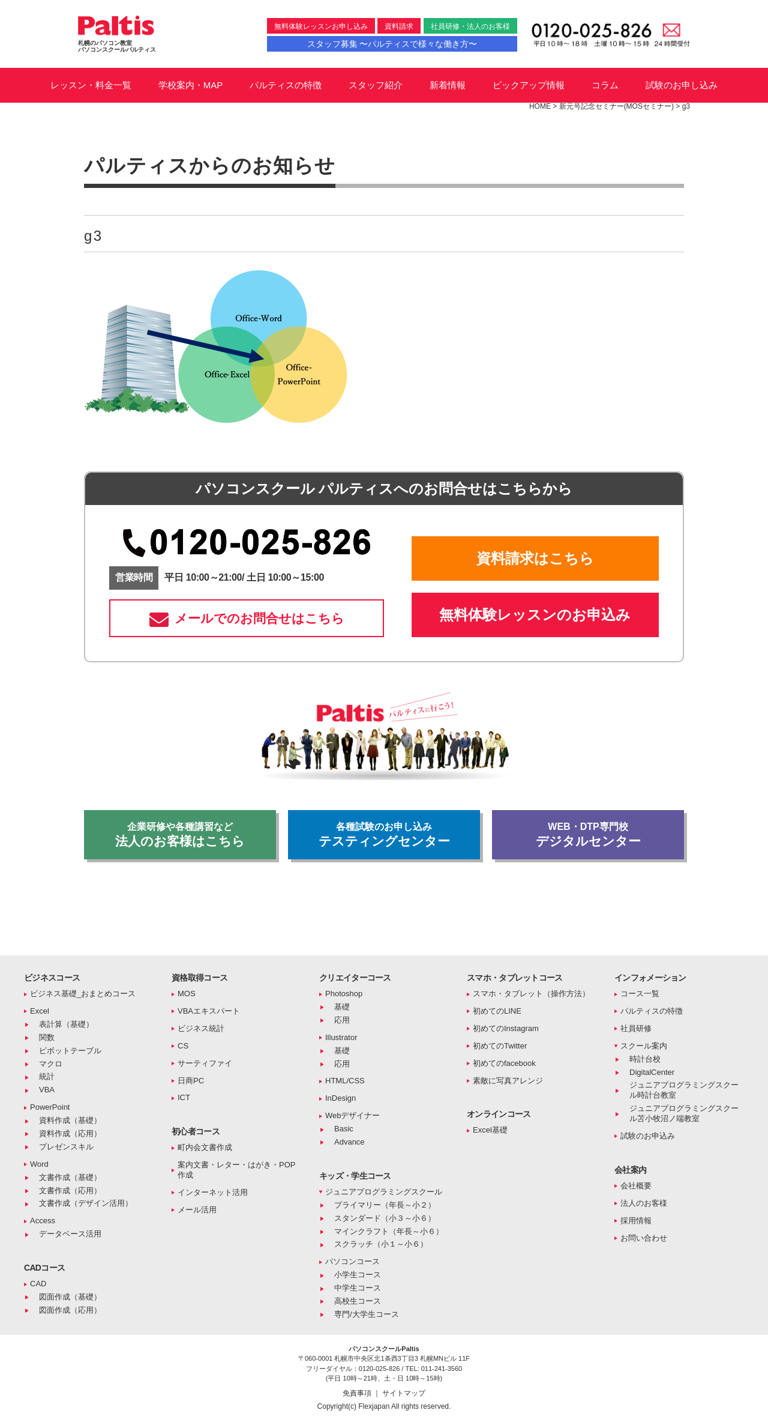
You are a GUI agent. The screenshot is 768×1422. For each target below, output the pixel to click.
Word (39, 1164)
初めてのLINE (497, 1010)
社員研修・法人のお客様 (470, 26)
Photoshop (343, 993)
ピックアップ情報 (529, 85)
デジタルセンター (588, 834)
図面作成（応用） (70, 1310)
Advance (349, 1141)
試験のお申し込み (682, 85)
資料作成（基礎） (70, 1120)
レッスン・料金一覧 (90, 85)
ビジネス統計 (201, 1028)
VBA (47, 1089)
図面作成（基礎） (70, 1296)
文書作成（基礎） (70, 1177)
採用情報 (636, 1220)
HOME (540, 106)
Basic (343, 1128)
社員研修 (636, 1028)
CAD (38, 1283)
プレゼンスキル (66, 1146)
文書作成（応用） (70, 1190)
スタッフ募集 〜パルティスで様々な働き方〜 (392, 44)
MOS (187, 993)
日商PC (191, 1080)
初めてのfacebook (504, 1063)
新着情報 (448, 85)
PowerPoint (50, 1107)
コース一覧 (639, 993)
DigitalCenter (651, 1072)
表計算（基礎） (66, 1024)
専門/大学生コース (366, 1314)
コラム (605, 85)
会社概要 (636, 1185)
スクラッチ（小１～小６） (381, 1243)
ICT (184, 1097)
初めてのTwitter (500, 1045)
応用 (342, 1019)
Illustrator (341, 1037)
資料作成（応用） (70, 1133)
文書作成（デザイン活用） (86, 1203)
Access (42, 1220)
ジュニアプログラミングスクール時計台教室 (684, 1090)
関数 (47, 1037)
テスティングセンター (384, 834)
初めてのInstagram (506, 1028)
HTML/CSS (345, 1080)
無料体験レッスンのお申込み (535, 615)
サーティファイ (205, 1063)
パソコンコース (352, 1261)
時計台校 (645, 1058)
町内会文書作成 (205, 1147)
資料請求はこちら (535, 558)
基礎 (342, 1006)
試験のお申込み (647, 1135)
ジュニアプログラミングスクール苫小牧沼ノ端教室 (684, 1113)
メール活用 (197, 1209)
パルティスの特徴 (286, 85)
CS (183, 1045)
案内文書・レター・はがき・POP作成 (236, 1169)
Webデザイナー (352, 1115)
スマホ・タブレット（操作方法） (531, 993)
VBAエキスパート (209, 1010)
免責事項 (358, 1393)
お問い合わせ (643, 1237)
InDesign (340, 1098)
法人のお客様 (643, 1203)
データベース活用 (70, 1233)
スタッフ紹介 (376, 85)
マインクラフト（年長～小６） (388, 1231)
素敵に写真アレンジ (508, 1080)
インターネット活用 (213, 1192)
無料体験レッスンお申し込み (321, 26)
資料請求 (399, 26)
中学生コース (357, 1287)
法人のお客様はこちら (180, 834)
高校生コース (357, 1301)
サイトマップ (403, 1393)
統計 (47, 1076)
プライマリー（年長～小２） (385, 1204)
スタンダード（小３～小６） (385, 1218)
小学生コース (357, 1274)
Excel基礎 (490, 1129)
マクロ (50, 1063)
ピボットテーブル (70, 1050)
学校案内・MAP (190, 85)
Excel (39, 1010)
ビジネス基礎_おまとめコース (83, 993)
